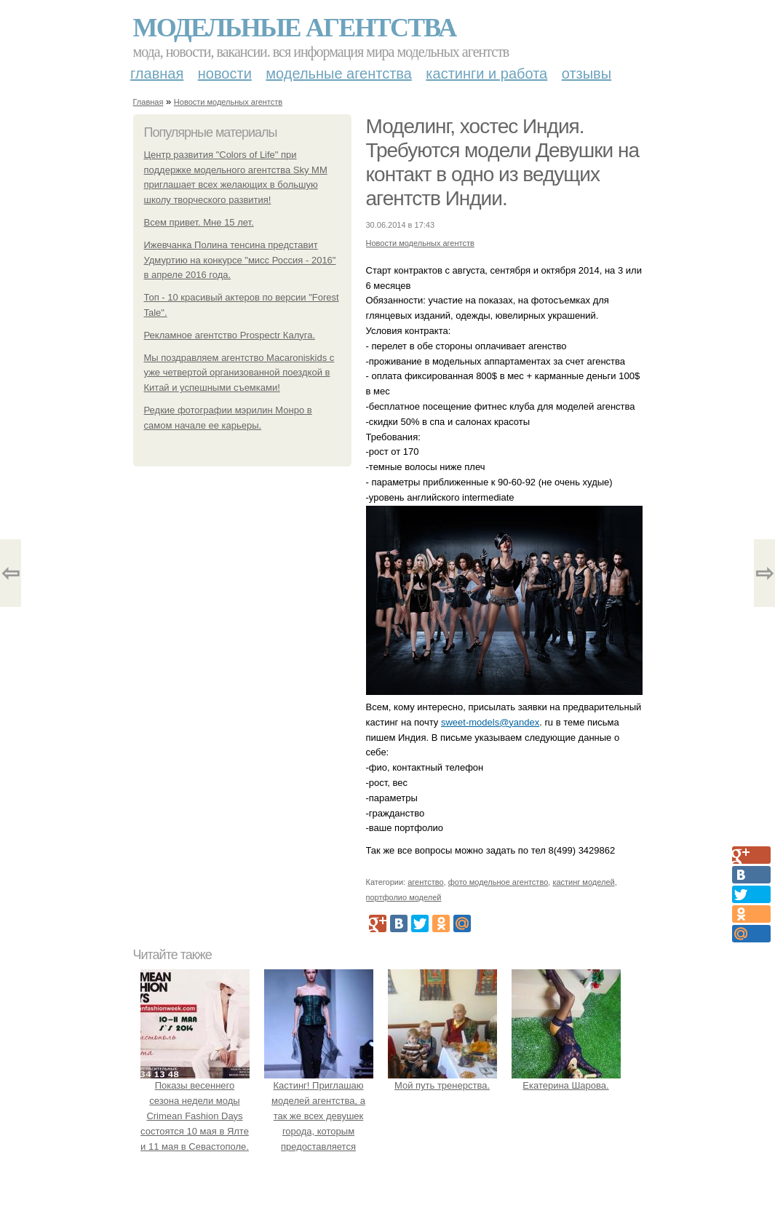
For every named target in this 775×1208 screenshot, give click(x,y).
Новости (225, 73)
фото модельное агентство (498, 882)
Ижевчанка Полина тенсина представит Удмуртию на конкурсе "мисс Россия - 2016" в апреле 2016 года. (240, 260)
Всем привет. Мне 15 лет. (199, 222)
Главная (156, 73)
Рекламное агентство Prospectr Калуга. (230, 335)
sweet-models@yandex (490, 722)
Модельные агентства (294, 27)
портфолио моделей (404, 897)
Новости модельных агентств (228, 102)
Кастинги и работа (486, 73)
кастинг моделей (583, 882)
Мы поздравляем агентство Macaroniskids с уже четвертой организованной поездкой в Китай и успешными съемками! (239, 373)
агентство (425, 882)
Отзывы (586, 73)
